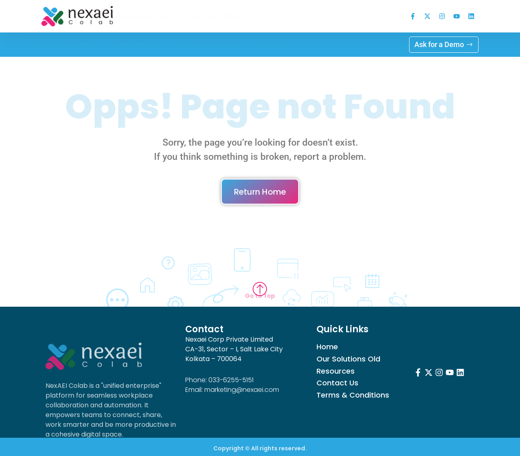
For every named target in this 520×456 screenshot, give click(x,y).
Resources (140, 44)
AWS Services (213, 44)
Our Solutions (66, 44)
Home (327, 347)
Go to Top (260, 296)
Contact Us (337, 383)
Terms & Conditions (352, 395)
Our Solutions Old (348, 359)
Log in (273, 44)
